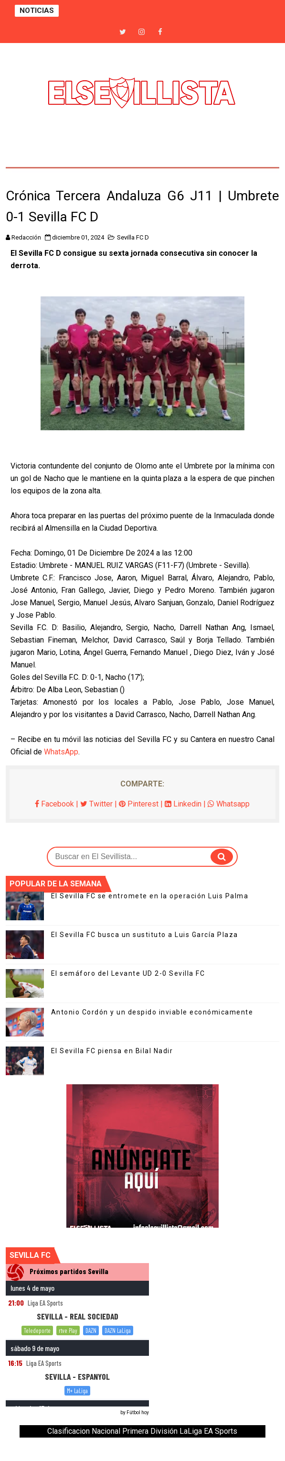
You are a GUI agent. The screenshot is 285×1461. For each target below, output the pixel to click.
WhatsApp (61, 751)
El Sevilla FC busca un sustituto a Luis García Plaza (144, 934)
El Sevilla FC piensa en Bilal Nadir (112, 1051)
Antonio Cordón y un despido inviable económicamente (152, 1012)
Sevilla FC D (133, 237)
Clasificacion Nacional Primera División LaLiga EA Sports (142, 1431)
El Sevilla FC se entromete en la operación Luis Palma (150, 896)
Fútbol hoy (138, 1412)
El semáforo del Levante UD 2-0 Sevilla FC (128, 973)
